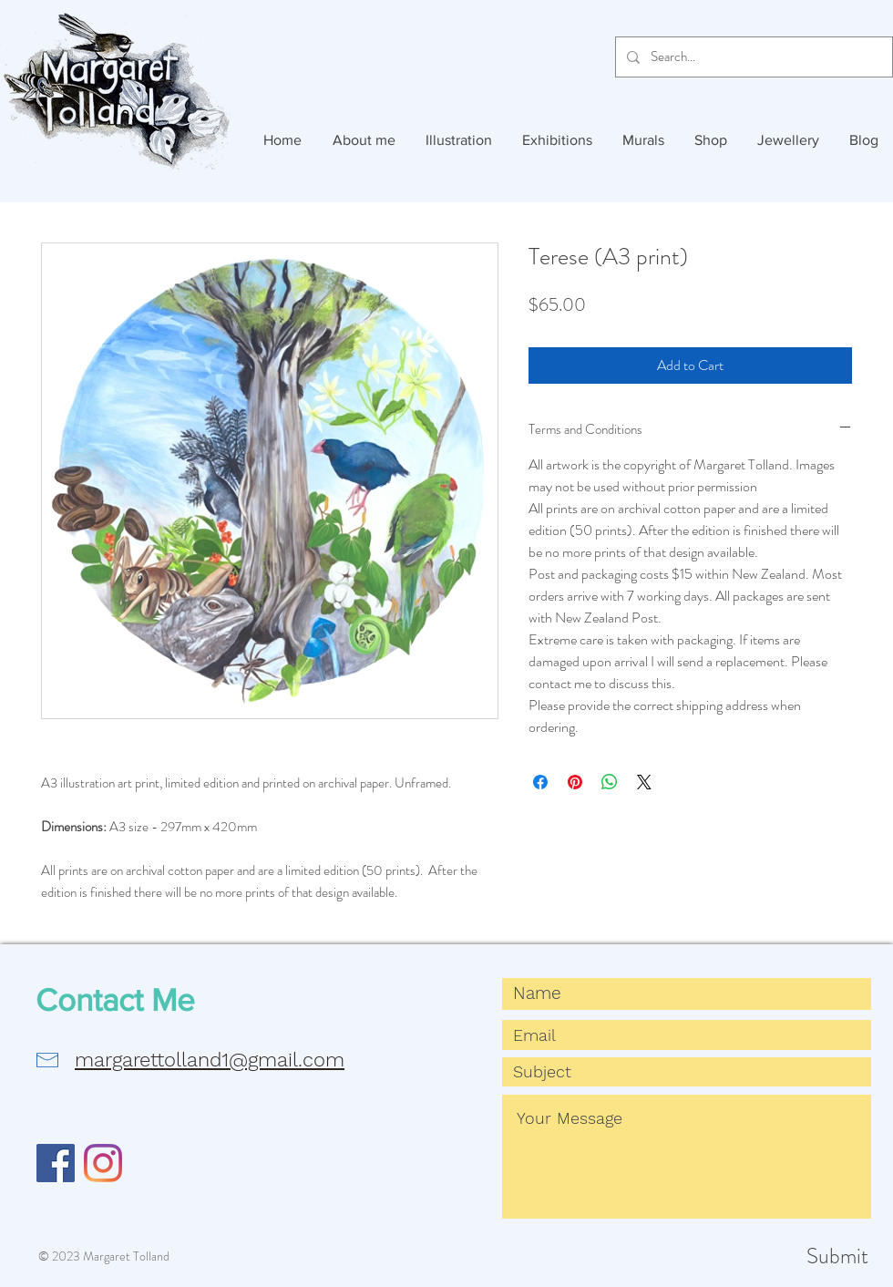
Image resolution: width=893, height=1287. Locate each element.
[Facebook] (55, 1163)
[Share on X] (644, 782)
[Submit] (803, 1257)
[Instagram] (103, 1163)
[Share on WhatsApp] (610, 782)
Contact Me (115, 1000)
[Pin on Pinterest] (575, 782)
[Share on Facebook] (540, 782)
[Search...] (752, 57)
